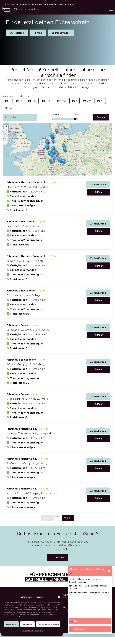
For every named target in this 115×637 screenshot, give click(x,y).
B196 (46, 101)
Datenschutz (27, 631)
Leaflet (81, 175)
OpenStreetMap (98, 175)
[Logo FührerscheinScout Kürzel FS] (6, 9)
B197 (61, 101)
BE (19, 101)
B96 (32, 101)
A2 (8, 108)
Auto (74, 621)
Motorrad (77, 629)
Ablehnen (27, 624)
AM (87, 101)
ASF (63, 607)
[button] (59, 597)
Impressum (38, 631)
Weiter (67, 517)
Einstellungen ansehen (48, 624)
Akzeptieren (11, 624)
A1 (100, 101)
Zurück (47, 517)
